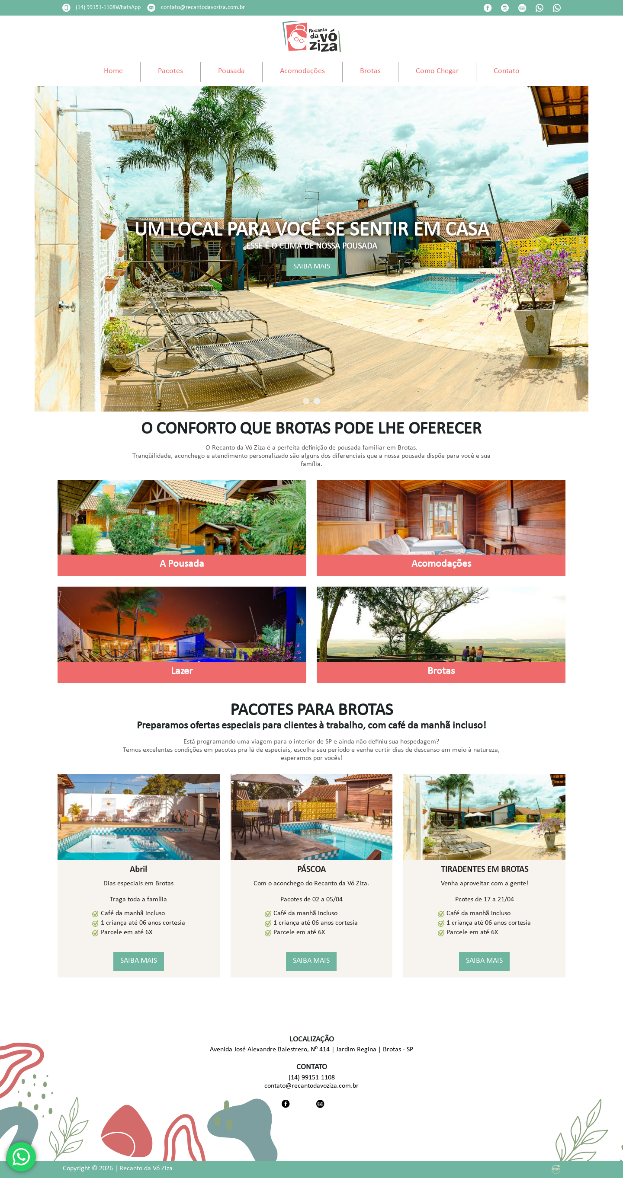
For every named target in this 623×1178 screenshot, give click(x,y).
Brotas (370, 71)
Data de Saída (185, 7)
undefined (311, 22)
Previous (10, 249)
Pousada (231, 71)
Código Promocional (390, 7)
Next (612, 249)
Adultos (275, 7)
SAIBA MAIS (311, 266)
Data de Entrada (89, 7)
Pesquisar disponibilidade (508, 21)
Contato (507, 71)
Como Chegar (437, 71)
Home (113, 71)
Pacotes (170, 71)
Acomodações (302, 71)
